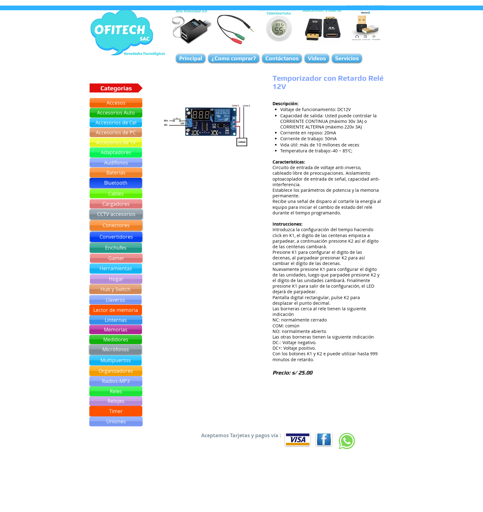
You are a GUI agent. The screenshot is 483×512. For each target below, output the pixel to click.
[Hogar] (116, 279)
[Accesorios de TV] (116, 142)
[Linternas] (115, 320)
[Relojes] (115, 401)
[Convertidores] (116, 237)
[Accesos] (116, 103)
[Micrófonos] (115, 349)
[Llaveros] (115, 299)
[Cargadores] (116, 204)
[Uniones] (116, 421)
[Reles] (115, 391)
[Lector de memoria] (115, 310)
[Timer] (115, 411)
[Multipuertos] (115, 360)
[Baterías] (116, 172)
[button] (206, 125)
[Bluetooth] (116, 183)
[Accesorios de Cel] (116, 122)
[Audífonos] (116, 162)
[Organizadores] (115, 371)
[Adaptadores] (116, 152)
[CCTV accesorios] (116, 214)
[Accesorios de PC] (116, 132)
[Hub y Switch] (115, 289)
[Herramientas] (116, 268)
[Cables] (116, 193)
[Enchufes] (116, 248)
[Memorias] (115, 329)
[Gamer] (116, 258)
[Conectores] (116, 225)
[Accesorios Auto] (116, 113)
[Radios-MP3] (115, 381)
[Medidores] (115, 339)
